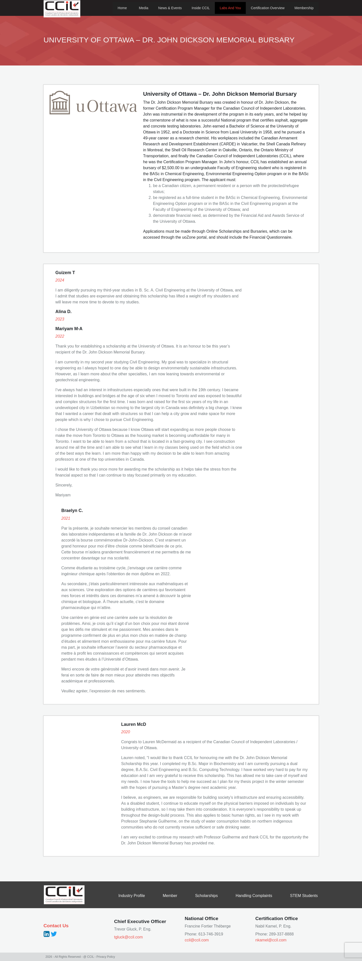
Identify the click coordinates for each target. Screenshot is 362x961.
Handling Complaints (254, 896)
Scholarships (206, 896)
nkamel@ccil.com (271, 940)
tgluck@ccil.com (128, 937)
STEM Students (304, 896)
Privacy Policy (105, 957)
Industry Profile (131, 896)
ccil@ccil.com (197, 940)
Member (170, 896)
